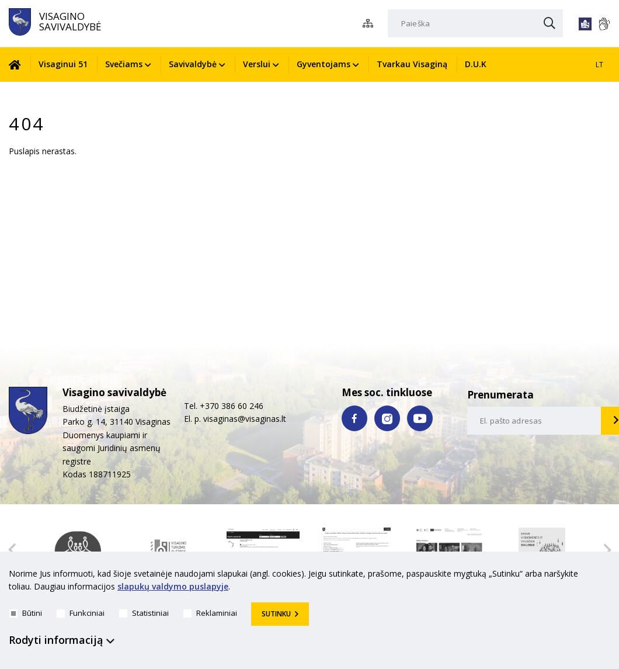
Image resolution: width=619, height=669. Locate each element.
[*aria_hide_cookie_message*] (607, 576)
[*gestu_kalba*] (603, 24)
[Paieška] (475, 23)
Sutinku (276, 614)
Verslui (256, 64)
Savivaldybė (193, 64)
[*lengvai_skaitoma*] (585, 24)
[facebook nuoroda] (354, 418)
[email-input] (534, 421)
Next (607, 549)
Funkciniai (81, 613)
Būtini (25, 613)
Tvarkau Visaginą (412, 64)
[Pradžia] (19, 64)
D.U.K (475, 64)
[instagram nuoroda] (387, 418)
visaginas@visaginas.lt (244, 418)
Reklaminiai (210, 613)
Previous (11, 549)
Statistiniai (144, 613)
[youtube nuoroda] (420, 418)
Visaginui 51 (63, 64)
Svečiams (123, 64)
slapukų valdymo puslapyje (172, 586)
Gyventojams (323, 64)
